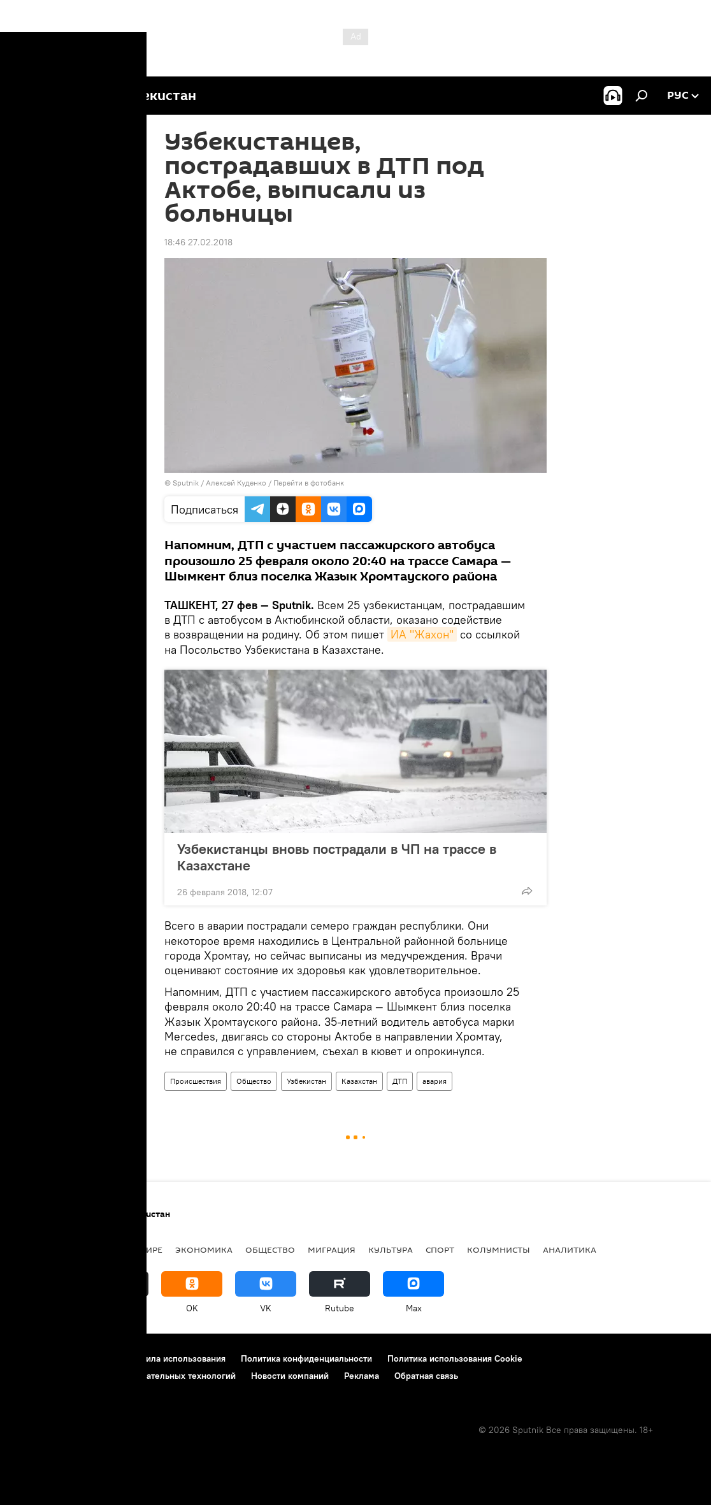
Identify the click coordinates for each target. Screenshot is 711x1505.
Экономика (204, 1249)
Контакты (90, 1358)
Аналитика (569, 1249)
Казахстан (359, 1081)
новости (34, 1249)
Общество (253, 1081)
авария (434, 1081)
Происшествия (195, 1081)
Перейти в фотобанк (308, 482)
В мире (146, 1249)
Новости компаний (290, 1375)
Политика (93, 1249)
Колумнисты (498, 1249)
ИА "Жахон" (422, 634)
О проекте (34, 1358)
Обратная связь (426, 1375)
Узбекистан (306, 1081)
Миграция (332, 1249)
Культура (390, 1249)
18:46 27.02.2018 (198, 242)
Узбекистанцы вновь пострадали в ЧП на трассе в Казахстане (336, 857)
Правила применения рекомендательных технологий (124, 1375)
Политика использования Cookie (454, 1358)
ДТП (399, 1081)
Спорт (440, 1249)
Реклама (361, 1375)
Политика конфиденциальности (306, 1358)
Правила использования (176, 1358)
